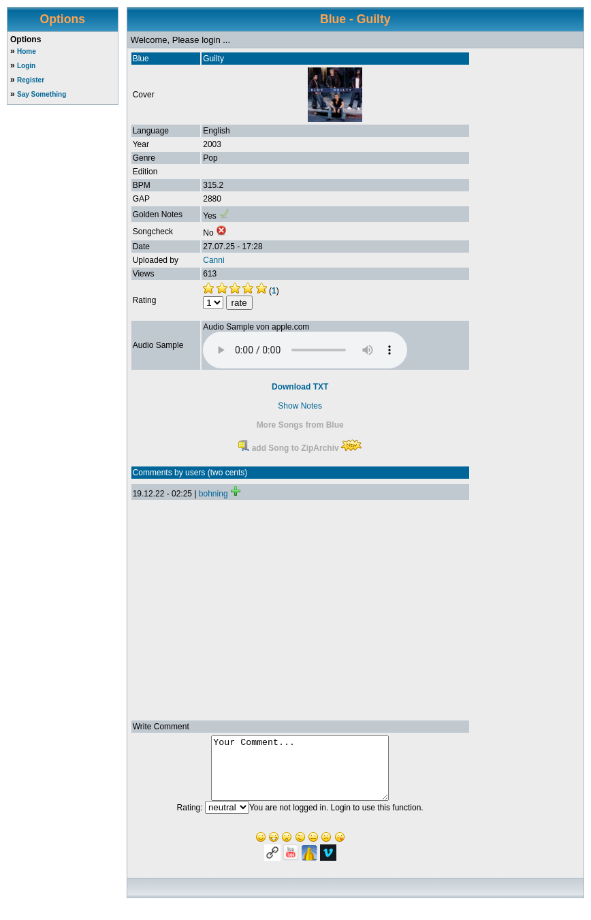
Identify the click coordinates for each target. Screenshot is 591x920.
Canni (213, 260)
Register (30, 80)
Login (26, 65)
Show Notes (300, 406)
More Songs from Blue (300, 425)
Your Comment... (300, 774)
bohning (213, 493)
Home (26, 51)
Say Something (41, 94)
